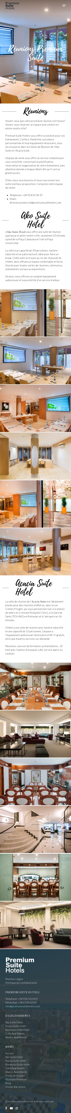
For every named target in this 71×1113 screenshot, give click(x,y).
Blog (8, 1083)
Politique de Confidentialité (21, 982)
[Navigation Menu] (64, 5)
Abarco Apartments (16, 1037)
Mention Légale (14, 979)
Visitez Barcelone (15, 1086)
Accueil (9, 1053)
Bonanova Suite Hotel (17, 1029)
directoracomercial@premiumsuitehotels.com (35, 202)
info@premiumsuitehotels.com (22, 1006)
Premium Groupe (15, 1075)
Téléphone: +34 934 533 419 (21, 998)
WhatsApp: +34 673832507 (21, 1002)
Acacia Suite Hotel (15, 1026)
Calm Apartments (15, 1033)
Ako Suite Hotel (14, 1022)
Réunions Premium (15, 1079)
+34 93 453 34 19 (32, 195)
